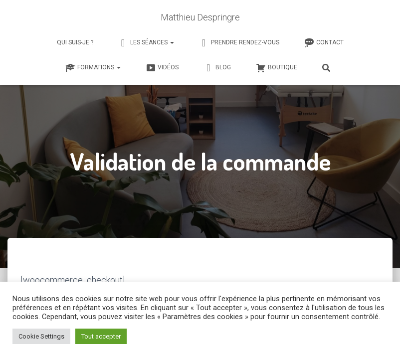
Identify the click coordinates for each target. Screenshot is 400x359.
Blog (217, 68)
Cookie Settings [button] (41, 336)
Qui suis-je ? (75, 42)
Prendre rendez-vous (239, 43)
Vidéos (162, 68)
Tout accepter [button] (101, 336)
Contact (324, 43)
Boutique (276, 68)
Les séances (146, 43)
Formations (93, 68)
